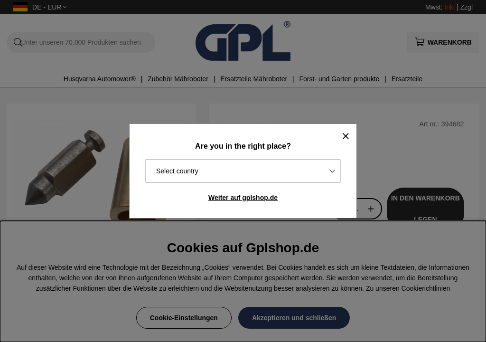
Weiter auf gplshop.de (243, 197)
